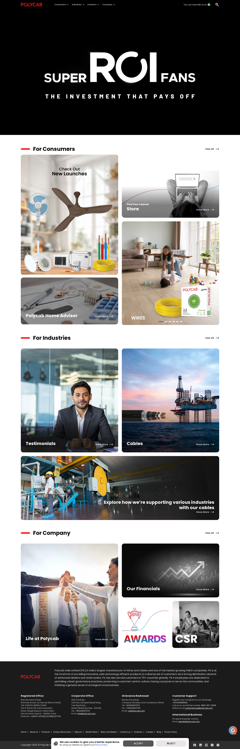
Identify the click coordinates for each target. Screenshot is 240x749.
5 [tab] (177, 322)
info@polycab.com (86, 713)
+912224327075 (133, 708)
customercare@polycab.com (199, 708)
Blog (159, 732)
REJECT (171, 743)
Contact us (125, 732)
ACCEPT (138, 743)
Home (23, 732)
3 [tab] (170, 322)
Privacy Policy (171, 732)
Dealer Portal (91, 732)
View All (209, 149)
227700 (57, 716)
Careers (149, 732)
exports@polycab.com (189, 721)
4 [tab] (174, 322)
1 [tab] (66, 272)
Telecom (78, 732)
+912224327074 (82, 711)
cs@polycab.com (136, 711)
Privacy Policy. (101, 744)
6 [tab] (181, 322)
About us (34, 732)
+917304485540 (180, 702)
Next (120, 215)
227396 (49, 716)
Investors (138, 732)
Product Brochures (62, 732)
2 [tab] (73, 272)
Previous (119, 273)
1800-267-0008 (208, 705)
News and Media (108, 732)
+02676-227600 (37, 716)
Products (46, 732)
